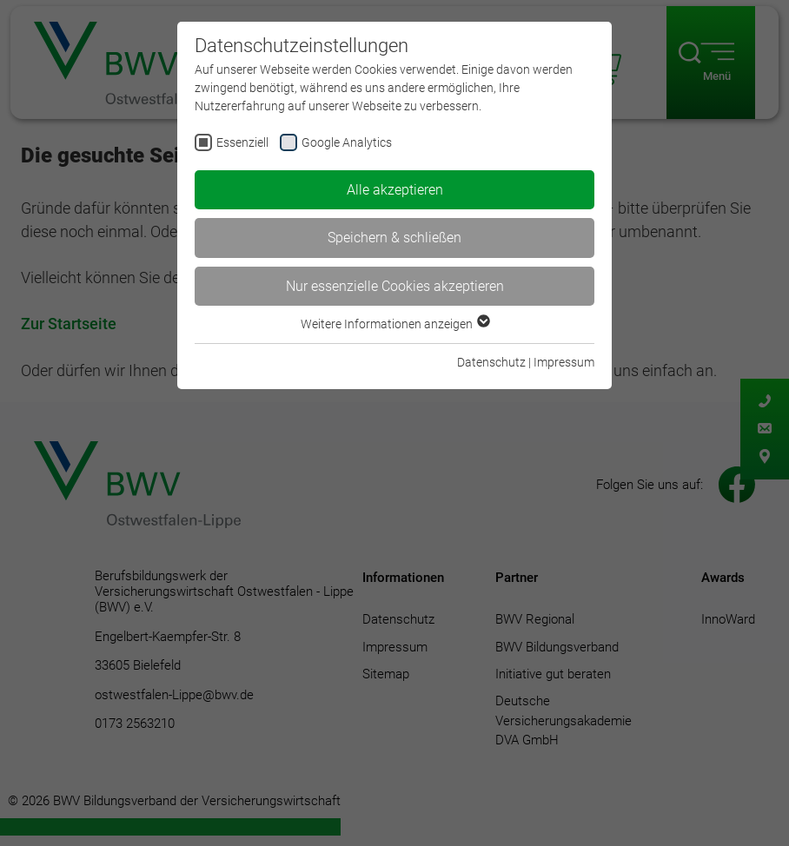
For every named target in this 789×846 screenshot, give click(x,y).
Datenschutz (491, 362)
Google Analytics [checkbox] (347, 142)
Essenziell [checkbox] (242, 142)
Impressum (564, 362)
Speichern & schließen (394, 237)
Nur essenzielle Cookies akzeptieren (395, 286)
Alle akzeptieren (395, 190)
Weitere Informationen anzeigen (394, 324)
